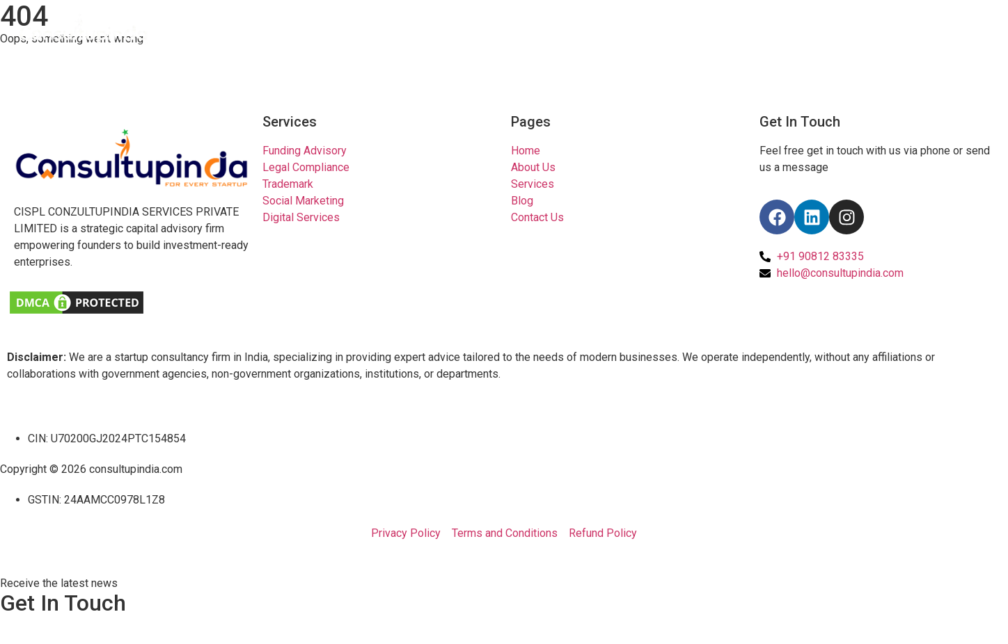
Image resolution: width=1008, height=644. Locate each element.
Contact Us (953, 29)
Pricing (816, 29)
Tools (880, 29)
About (751, 29)
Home (689, 29)
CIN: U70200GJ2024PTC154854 (107, 438)
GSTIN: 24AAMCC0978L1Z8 (96, 499)
